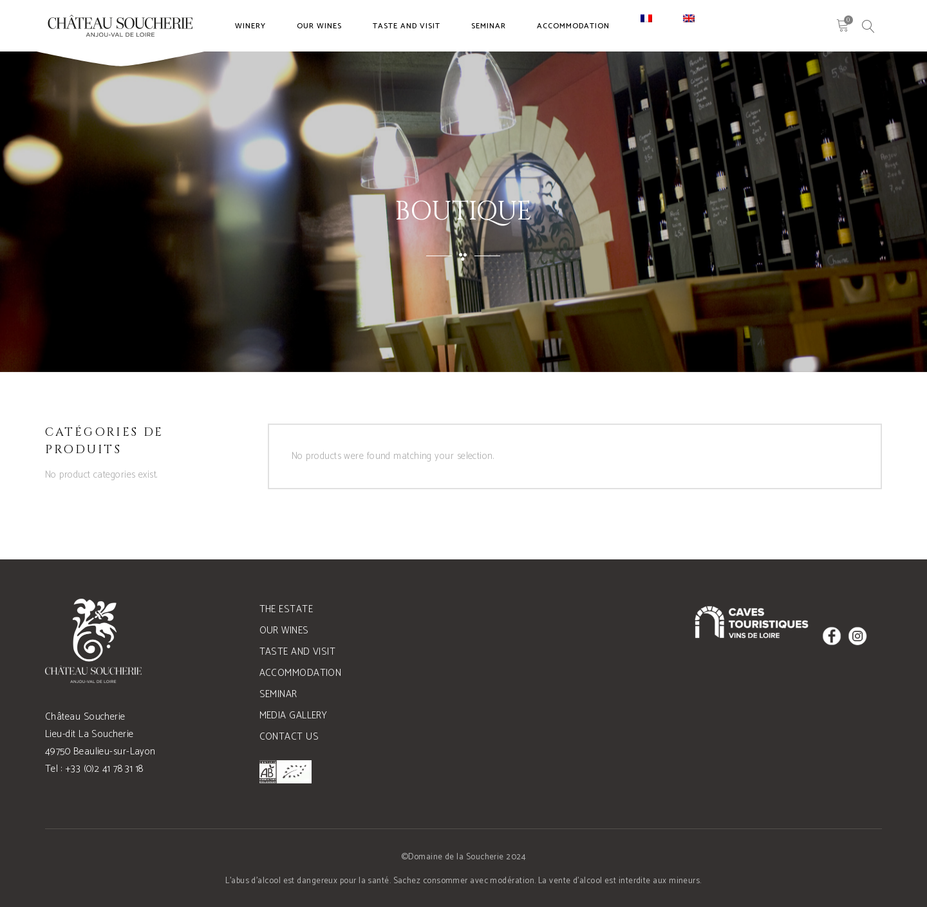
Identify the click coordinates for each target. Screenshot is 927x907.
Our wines (284, 630)
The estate (286, 609)
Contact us (289, 737)
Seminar (278, 694)
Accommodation (300, 673)
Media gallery (293, 715)
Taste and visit (297, 652)
